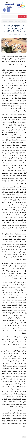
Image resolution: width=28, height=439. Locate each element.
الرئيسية (24, 21)
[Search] (17, 10)
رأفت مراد (24, 34)
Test (24, 437)
